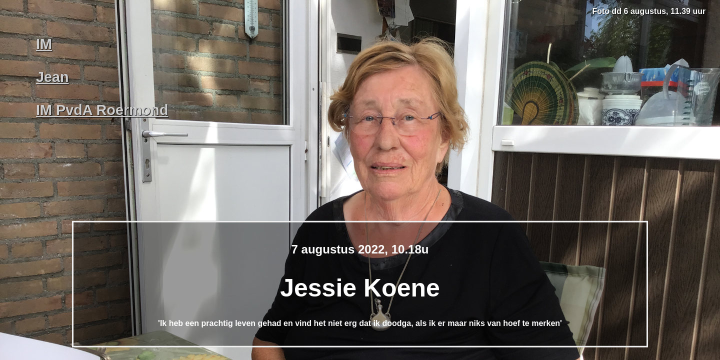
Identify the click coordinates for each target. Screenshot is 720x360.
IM (44, 44)
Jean (52, 77)
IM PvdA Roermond (102, 110)
